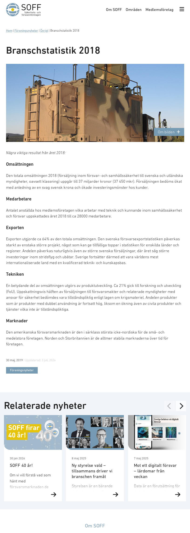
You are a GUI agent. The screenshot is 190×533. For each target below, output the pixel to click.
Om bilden (169, 132)
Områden (134, 9)
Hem (9, 30)
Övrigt (44, 30)
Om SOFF (114, 9)
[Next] (181, 406)
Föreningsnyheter (26, 30)
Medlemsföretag (159, 9)
